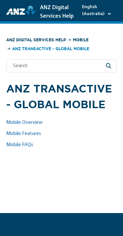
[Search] (61, 65)
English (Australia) (94, 10)
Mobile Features (23, 133)
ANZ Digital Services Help (36, 40)
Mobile (81, 40)
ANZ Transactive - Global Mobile (50, 49)
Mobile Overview (24, 122)
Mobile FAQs (19, 145)
